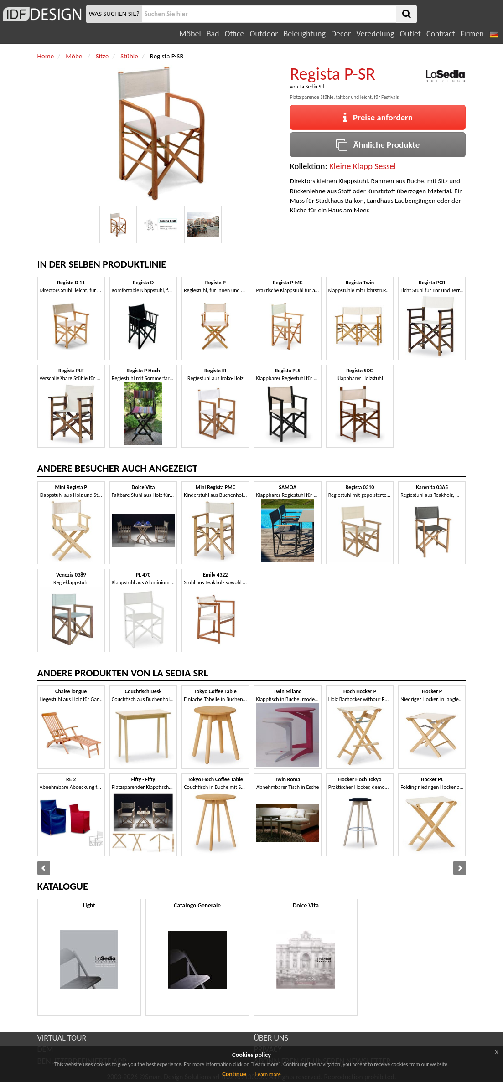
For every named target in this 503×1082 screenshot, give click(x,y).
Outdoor (264, 34)
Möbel (190, 34)
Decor (341, 34)
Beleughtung (304, 34)
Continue (234, 1074)
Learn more (268, 1074)
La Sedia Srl (311, 86)
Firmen (471, 34)
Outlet (409, 34)
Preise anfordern (378, 117)
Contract (440, 34)
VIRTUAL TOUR (62, 1038)
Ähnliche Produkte (378, 144)
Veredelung (375, 34)
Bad (213, 34)
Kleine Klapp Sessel (362, 166)
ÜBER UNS (271, 1038)
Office (234, 34)
